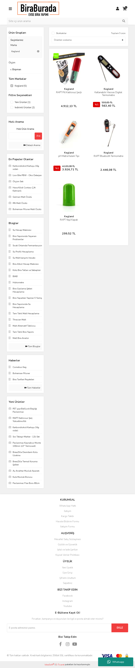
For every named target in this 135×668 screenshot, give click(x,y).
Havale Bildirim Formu (67, 521)
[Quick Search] (20, 136)
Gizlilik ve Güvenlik (67, 544)
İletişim (67, 511)
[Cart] (124, 8)
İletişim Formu (67, 526)
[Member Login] (117, 8)
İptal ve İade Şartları (67, 549)
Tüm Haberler (32, 387)
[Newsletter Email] (59, 627)
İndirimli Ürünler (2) (25, 107)
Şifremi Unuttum (67, 578)
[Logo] (38, 8)
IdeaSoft (49, 664)
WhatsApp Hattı (67, 505)
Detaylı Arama (32, 145)
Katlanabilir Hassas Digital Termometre (108, 94)
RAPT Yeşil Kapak (69, 219)
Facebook (68, 595)
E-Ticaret (60, 664)
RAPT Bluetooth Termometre (108, 156)
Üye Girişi (67, 572)
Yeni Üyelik (67, 567)
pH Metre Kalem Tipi (68, 156)
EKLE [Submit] (120, 627)
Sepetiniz (67, 583)
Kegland (69, 89)
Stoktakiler (61, 33)
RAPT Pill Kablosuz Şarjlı (69, 92)
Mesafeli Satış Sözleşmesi (67, 539)
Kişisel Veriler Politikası (67, 555)
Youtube (67, 606)
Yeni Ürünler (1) (22, 102)
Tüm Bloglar (32, 346)
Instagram (67, 601)
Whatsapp (115, 662)
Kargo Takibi (67, 516)
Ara (38, 135)
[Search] (67, 21)
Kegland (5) (21, 85)
